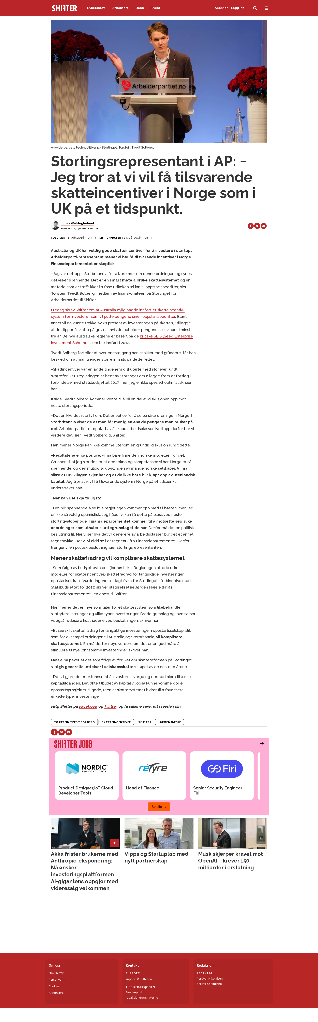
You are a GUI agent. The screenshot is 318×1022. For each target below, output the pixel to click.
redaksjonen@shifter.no (142, 997)
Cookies (54, 986)
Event (155, 8)
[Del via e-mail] (264, 226)
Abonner (221, 8)
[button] (261, 744)
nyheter (144, 722)
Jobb (140, 8)
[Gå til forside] (64, 8)
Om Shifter (56, 973)
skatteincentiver (116, 722)
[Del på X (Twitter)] (257, 226)
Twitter (110, 706)
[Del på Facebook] (251, 226)
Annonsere (120, 8)
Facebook (88, 706)
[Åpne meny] (266, 8)
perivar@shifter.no (209, 984)
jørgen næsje (169, 722)
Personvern (56, 979)
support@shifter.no (139, 979)
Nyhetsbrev (96, 8)
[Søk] (255, 8)
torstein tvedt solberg (74, 722)
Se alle (157, 807)
